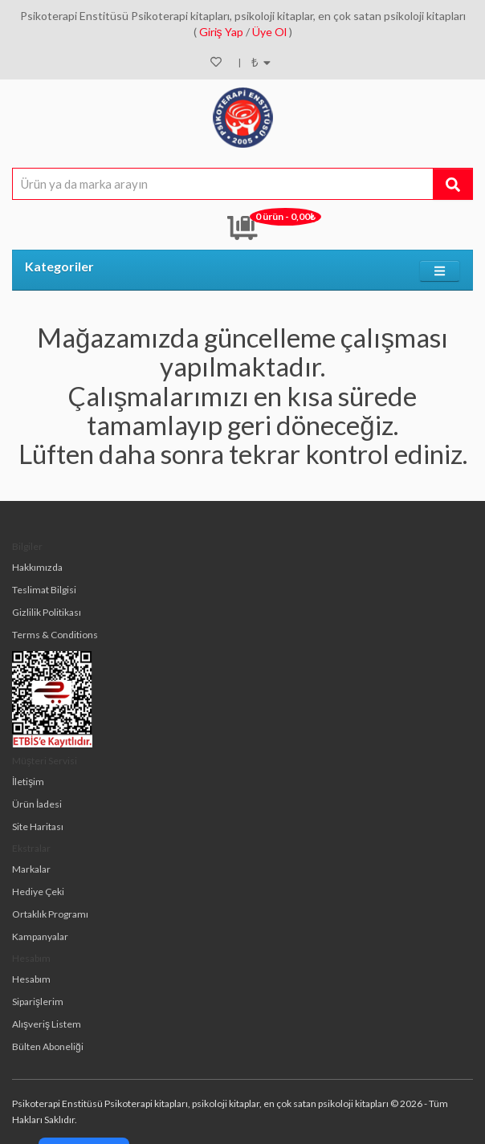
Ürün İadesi (37, 804)
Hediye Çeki (38, 891)
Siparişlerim (37, 1001)
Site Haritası (37, 826)
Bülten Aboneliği (48, 1046)
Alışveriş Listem (46, 1024)
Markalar (31, 869)
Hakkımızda (37, 567)
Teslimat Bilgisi (44, 590)
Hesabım (31, 979)
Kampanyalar (40, 936)
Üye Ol (269, 32)
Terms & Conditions (55, 635)
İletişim (28, 782)
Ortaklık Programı (50, 914)
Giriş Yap (221, 32)
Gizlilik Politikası (46, 612)
